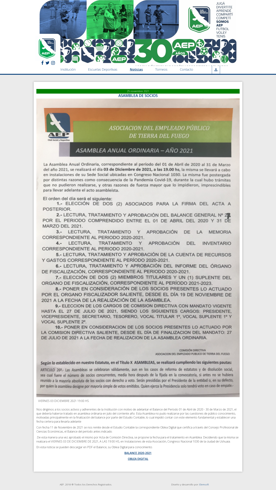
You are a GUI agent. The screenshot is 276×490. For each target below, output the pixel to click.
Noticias (136, 69)
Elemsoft (204, 484)
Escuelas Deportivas (102, 69)
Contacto (186, 69)
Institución (68, 69)
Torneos (161, 69)
